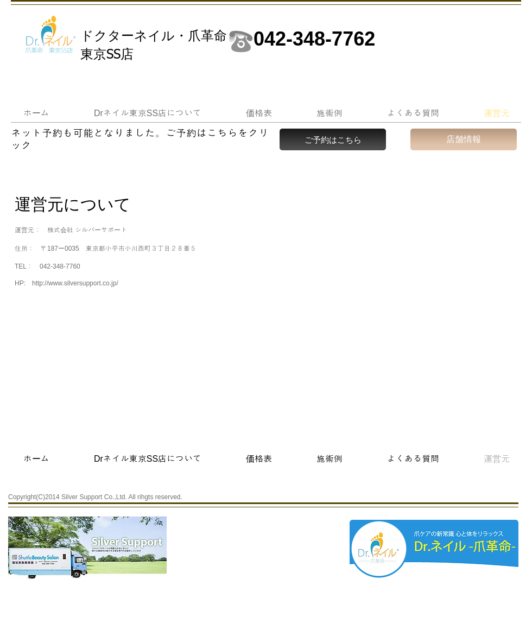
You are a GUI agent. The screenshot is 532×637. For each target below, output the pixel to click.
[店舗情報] (463, 139)
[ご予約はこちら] (333, 139)
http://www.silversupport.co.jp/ (75, 283)
